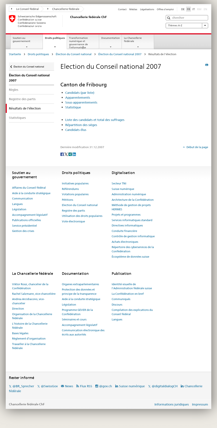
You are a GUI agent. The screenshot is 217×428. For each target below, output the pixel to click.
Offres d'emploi (165, 9)
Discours (117, 304)
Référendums (70, 189)
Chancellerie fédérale (63, 8)
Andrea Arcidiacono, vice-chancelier (28, 301)
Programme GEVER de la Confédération (77, 312)
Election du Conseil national (80, 205)
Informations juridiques (171, 404)
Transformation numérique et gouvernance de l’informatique (78, 42)
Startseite (15, 54)
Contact (122, 9)
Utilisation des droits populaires (82, 216)
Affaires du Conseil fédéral (29, 187)
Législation (19, 209)
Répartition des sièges (81, 125)
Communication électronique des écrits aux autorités (83, 332)
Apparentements (77, 97)
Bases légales (20, 333)
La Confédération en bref (128, 293)
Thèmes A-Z (187, 25)
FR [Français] (188, 9)
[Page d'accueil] (69, 21)
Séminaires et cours (74, 319)
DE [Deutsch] (183, 9)
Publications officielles (26, 220)
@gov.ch (105, 386)
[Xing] (70, 154)
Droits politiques (56, 39)
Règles (13, 90)
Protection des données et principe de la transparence (79, 291)
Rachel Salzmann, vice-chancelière (34, 293)
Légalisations (147, 9)
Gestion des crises (23, 231)
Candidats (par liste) (79, 93)
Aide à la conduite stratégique (31, 193)
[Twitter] (66, 154)
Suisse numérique (123, 189)
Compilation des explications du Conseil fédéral (132, 312)
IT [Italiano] (193, 9)
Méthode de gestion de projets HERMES (131, 207)
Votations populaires (75, 194)
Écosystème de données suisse (130, 256)
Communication (22, 198)
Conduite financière (124, 231)
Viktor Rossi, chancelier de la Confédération (30, 286)
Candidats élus (75, 130)
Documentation (110, 37)
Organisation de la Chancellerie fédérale (32, 316)
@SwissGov (49, 386)
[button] (169, 18)
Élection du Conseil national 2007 (120, 54)
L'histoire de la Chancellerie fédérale (29, 326)
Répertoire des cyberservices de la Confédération (133, 249)
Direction (18, 308)
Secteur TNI (119, 183)
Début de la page (197, 147)
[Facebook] (62, 154)
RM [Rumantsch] (199, 9)
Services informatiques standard (132, 220)
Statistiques (17, 118)
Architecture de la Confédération (133, 199)
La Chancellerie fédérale (133, 39)
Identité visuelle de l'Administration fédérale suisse (132, 286)
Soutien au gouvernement (21, 39)
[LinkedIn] (74, 154)
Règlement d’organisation (29, 338)
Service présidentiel (24, 225)
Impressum (200, 404)
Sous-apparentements (81, 102)
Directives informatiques (127, 225)
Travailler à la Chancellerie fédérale (29, 346)
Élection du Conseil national (74, 54)
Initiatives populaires (75, 183)
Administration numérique (129, 194)
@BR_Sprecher (23, 386)
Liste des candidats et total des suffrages (94, 120)
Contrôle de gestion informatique (133, 236)
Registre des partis (22, 99)
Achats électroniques (125, 241)
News (69, 386)
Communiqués (121, 299)
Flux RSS (86, 386)
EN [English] (205, 9)
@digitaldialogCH (165, 386)
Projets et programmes (126, 214)
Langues (17, 204)
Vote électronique (73, 221)
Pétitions (67, 199)
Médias (133, 9)
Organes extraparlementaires (80, 284)
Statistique (73, 107)
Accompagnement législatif (29, 214)
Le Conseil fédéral (25, 8)
